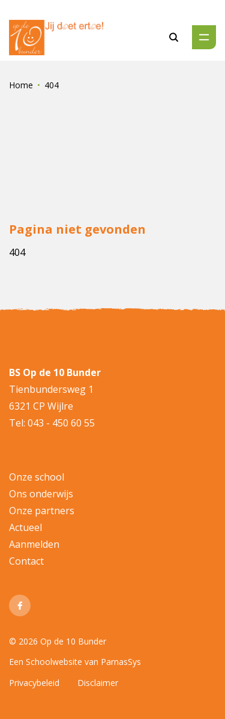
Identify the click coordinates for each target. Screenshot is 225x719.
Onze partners (41, 510)
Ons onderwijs (41, 493)
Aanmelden (34, 544)
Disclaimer (97, 682)
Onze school (36, 477)
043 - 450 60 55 (60, 422)
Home (21, 85)
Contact (26, 561)
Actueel (25, 527)
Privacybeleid (34, 682)
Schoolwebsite (54, 661)
